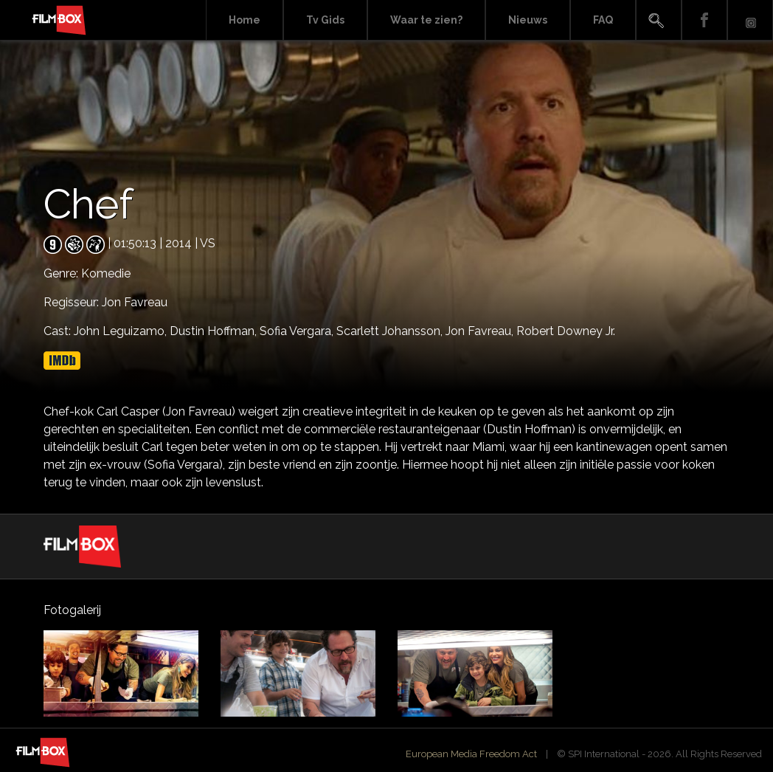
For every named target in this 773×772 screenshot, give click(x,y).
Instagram (750, 20)
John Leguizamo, (122, 331)
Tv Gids (325, 20)
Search (659, 20)
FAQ (603, 20)
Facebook (704, 20)
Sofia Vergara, (298, 331)
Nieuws (527, 20)
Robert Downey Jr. (565, 331)
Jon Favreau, (481, 331)
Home (244, 20)
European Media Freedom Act (471, 753)
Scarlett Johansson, (391, 331)
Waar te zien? (426, 20)
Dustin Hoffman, (215, 331)
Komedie (106, 273)
